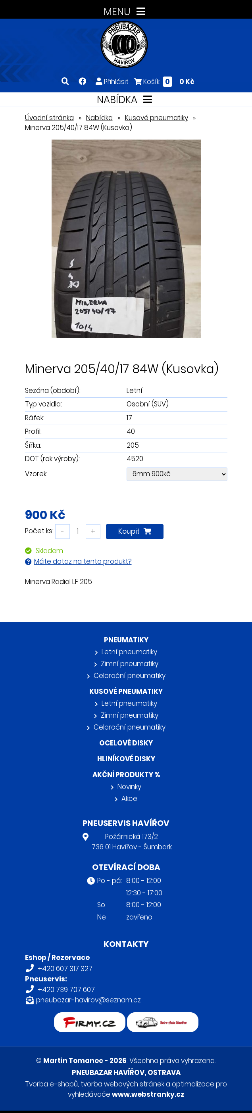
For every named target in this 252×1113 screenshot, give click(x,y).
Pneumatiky (126, 640)
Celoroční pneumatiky (129, 675)
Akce (129, 798)
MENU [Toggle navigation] (126, 12)
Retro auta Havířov (162, 1017)
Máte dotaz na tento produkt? (83, 561)
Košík (164, 81)
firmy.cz (89, 1017)
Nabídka (99, 118)
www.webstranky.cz (148, 1094)
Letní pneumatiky (129, 652)
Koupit (134, 531)
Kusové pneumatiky (156, 118)
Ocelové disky (126, 743)
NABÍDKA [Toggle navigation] (126, 100)
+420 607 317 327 (65, 968)
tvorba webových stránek (122, 1084)
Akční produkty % (126, 775)
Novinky (129, 786)
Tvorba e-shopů (51, 1084)
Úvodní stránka (49, 118)
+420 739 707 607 (66, 989)
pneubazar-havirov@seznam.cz (88, 1000)
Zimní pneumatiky (129, 664)
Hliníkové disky (126, 759)
